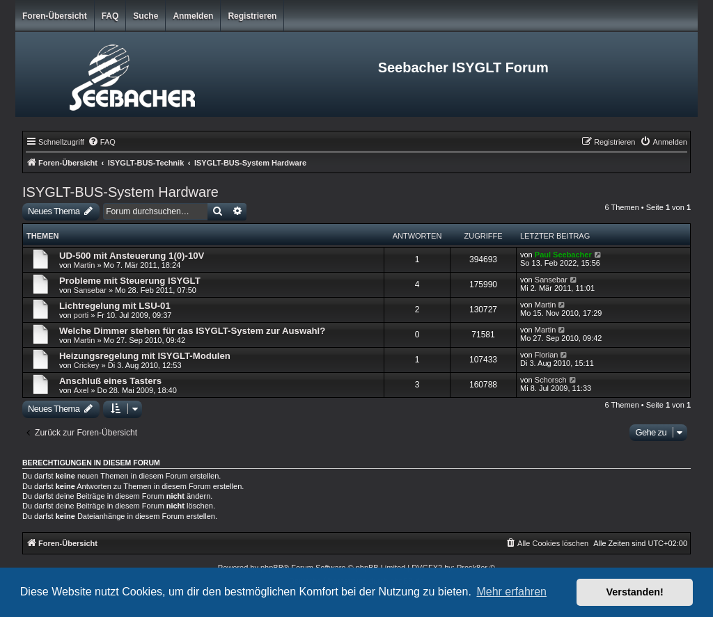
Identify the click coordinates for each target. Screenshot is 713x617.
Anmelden (193, 16)
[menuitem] (102, 142)
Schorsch (551, 380)
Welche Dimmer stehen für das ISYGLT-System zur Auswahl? (192, 331)
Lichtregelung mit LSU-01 (115, 306)
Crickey (87, 365)
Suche (145, 16)
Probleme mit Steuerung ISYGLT (130, 280)
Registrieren (252, 16)
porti (81, 315)
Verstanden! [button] (635, 592)
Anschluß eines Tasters (110, 381)
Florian (546, 355)
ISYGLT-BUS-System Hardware (120, 192)
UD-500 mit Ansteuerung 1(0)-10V (131, 255)
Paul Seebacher (563, 254)
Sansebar (90, 290)
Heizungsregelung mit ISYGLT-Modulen (144, 356)
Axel (81, 390)
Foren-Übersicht (54, 16)
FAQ (110, 16)
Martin (84, 265)
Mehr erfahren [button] (511, 592)
